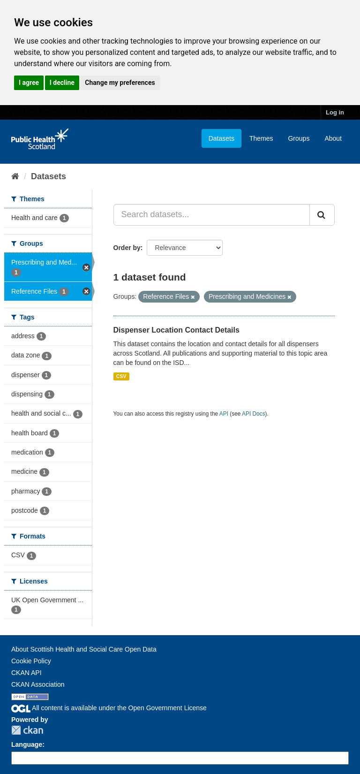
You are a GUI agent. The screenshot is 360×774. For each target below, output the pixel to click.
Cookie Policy (31, 661)
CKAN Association (38, 684)
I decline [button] (62, 82)
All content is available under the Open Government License (109, 708)
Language (26, 744)
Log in (335, 112)
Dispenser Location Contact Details (176, 330)
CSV (121, 376)
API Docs (253, 413)
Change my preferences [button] (120, 82)
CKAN (27, 730)
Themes (261, 138)
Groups (298, 138)
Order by (127, 247)
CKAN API (26, 672)
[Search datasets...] (211, 215)
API (223, 413)
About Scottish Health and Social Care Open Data (84, 649)
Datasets (221, 138)
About (333, 138)
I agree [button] (29, 82)
